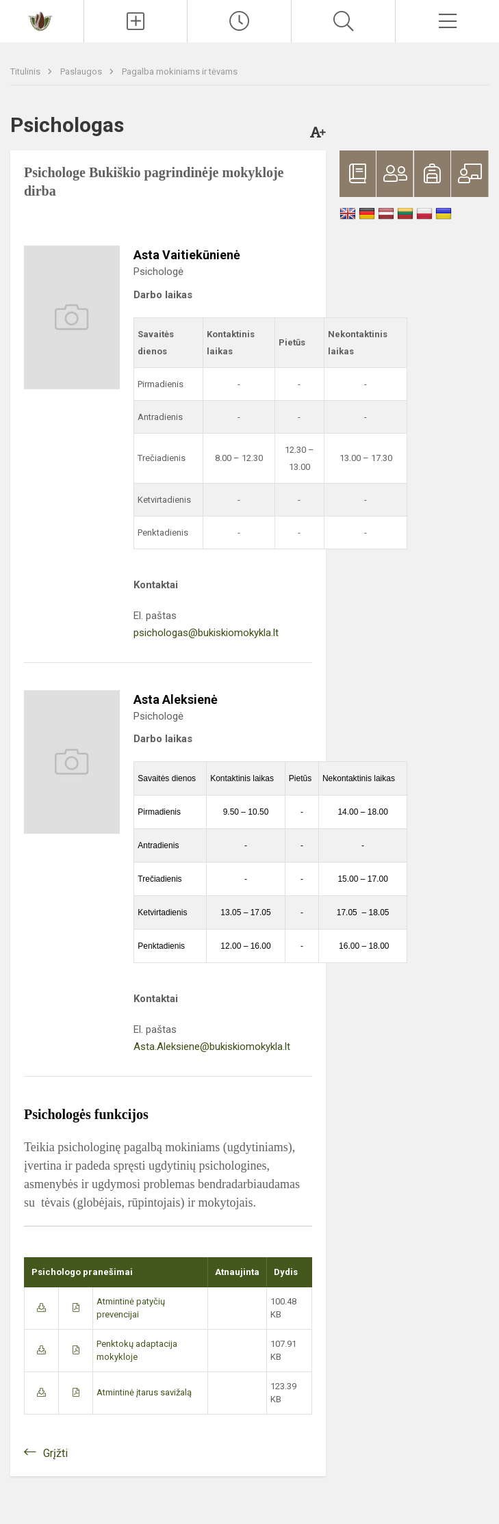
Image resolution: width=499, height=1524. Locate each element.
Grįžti (55, 1453)
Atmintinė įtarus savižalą (144, 1392)
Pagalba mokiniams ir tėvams (180, 71)
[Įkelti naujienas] (136, 21)
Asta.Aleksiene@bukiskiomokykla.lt (211, 1046)
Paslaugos (82, 71)
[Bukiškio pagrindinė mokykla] (41, 19)
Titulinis (26, 71)
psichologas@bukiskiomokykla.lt (206, 633)
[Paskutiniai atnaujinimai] (239, 21)
